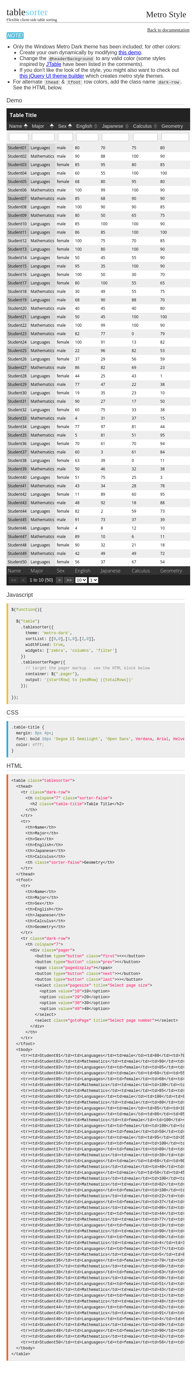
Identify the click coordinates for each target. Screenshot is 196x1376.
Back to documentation (168, 30)
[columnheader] (98, 115)
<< (13, 580)
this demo (130, 52)
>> (69, 580)
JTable (53, 64)
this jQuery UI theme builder (52, 76)
